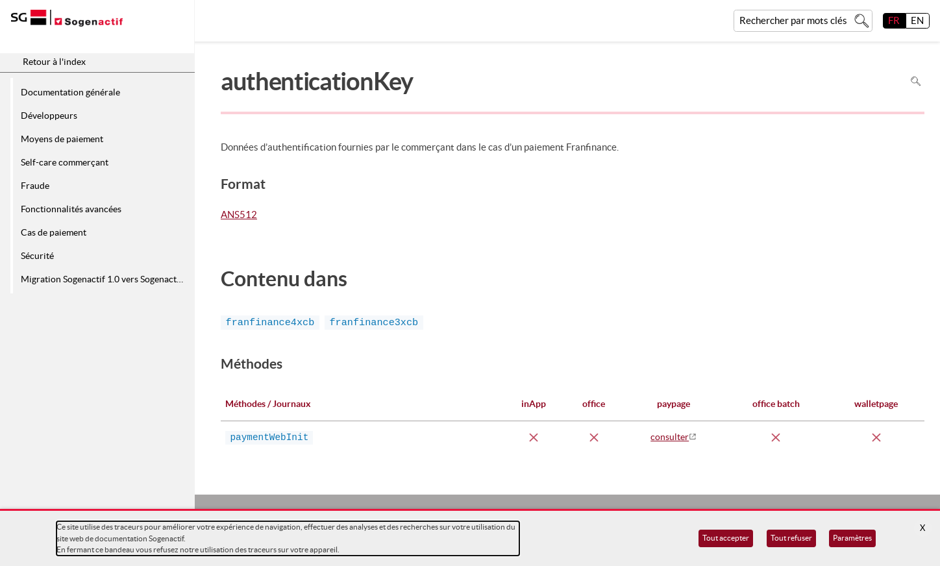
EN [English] (917, 20)
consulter (669, 437)
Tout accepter (725, 538)
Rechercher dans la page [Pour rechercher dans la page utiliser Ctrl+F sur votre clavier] (915, 81)
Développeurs (49, 115)
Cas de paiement (53, 232)
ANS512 (239, 215)
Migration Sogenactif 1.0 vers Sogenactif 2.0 (105, 279)
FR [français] (894, 20)
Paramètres (852, 538)
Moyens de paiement (62, 139)
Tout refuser (791, 538)
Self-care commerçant (64, 162)
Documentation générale (70, 92)
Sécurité (37, 256)
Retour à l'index (54, 61)
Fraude (35, 185)
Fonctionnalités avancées (71, 209)
